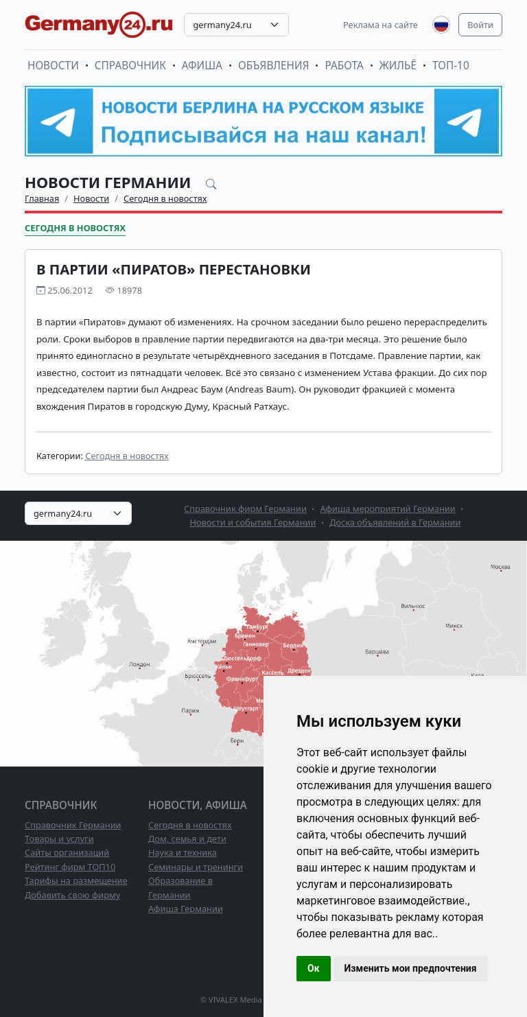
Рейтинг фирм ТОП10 (70, 867)
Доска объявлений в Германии (394, 522)
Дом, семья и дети (187, 838)
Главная (42, 198)
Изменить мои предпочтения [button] (410, 968)
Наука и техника (182, 852)
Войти (480, 25)
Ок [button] (313, 968)
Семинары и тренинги (195, 867)
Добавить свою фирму (72, 895)
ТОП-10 (450, 65)
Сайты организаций (67, 852)
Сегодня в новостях (165, 198)
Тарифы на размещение (76, 880)
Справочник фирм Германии (245, 508)
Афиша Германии (185, 908)
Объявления (273, 65)
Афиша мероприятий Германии (388, 508)
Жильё (398, 65)
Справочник (130, 65)
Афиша (202, 65)
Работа (344, 65)
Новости (53, 65)
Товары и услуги (59, 838)
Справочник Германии (73, 825)
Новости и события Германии (252, 522)
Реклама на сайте (380, 25)
